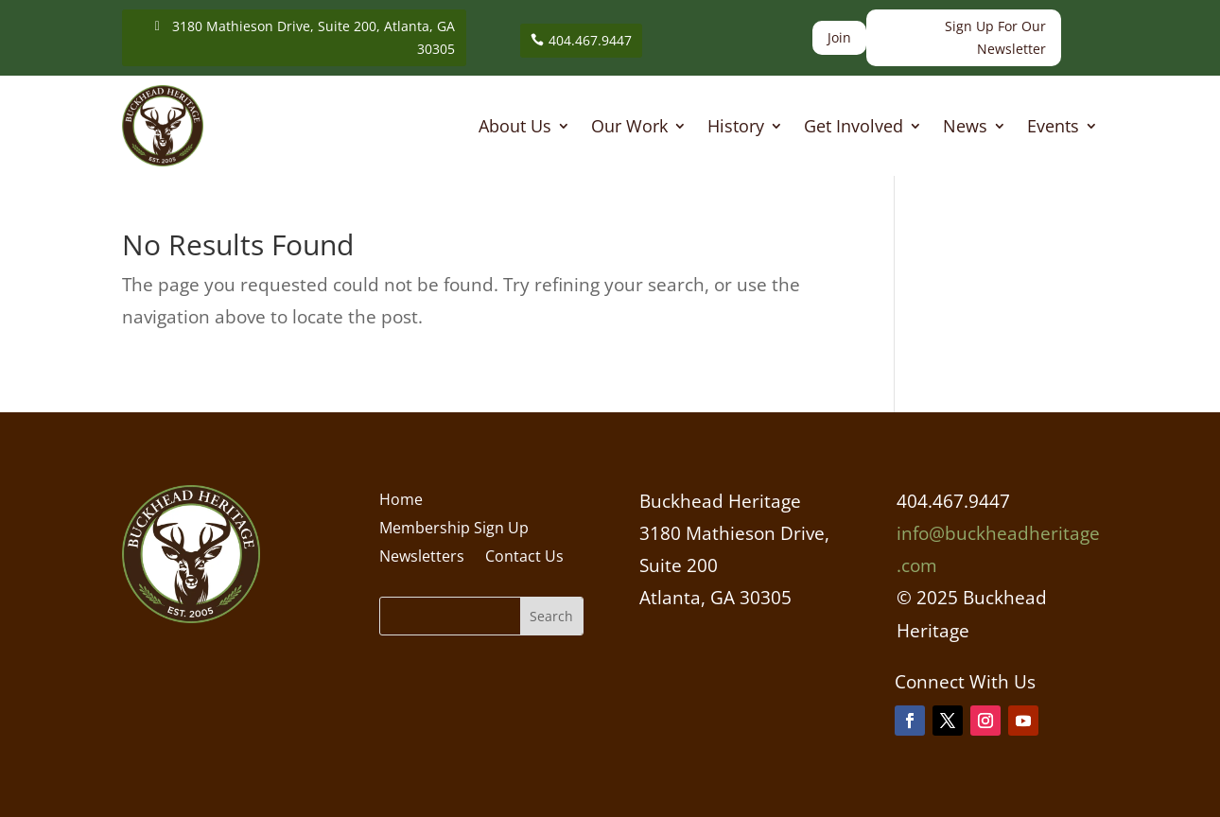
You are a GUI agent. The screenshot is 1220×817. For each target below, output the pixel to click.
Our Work (629, 128)
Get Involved (853, 128)
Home (401, 501)
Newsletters (421, 557)
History (735, 128)
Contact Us (524, 557)
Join (839, 37)
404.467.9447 (590, 40)
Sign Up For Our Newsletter (995, 37)
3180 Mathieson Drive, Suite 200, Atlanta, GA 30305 (313, 37)
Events (1053, 128)
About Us (515, 128)
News (965, 128)
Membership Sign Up (454, 529)
